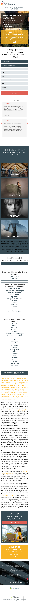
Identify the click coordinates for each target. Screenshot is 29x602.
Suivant (14, 93)
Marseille (9, 565)
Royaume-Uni (5, 570)
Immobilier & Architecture (8, 243)
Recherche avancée (14, 264)
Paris (3, 565)
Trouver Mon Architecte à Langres (11, 591)
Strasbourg (17, 566)
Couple (26, 241)
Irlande (9, 570)
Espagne (16, 571)
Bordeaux (25, 565)
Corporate (5, 248)
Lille (7, 566)
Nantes (12, 566)
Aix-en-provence (15, 565)
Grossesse (9, 241)
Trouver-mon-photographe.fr (18, 410)
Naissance (16, 241)
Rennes (21, 566)
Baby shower (10, 251)
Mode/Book (19, 245)
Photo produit (20, 243)
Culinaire (10, 246)
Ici (14, 41)
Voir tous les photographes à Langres (14, 373)
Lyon (6, 565)
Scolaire (7, 249)
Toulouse (21, 565)
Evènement (16, 246)
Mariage (3, 241)
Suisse (26, 570)
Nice (9, 566)
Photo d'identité (14, 249)
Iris (15, 251)
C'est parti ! (14, 523)
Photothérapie (24, 249)
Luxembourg (21, 570)
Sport (10, 248)
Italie (12, 571)
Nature (21, 248)
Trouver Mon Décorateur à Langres (11, 599)
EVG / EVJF (20, 251)
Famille (21, 241)
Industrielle (24, 246)
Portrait (14, 245)
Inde (13, 570)
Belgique (16, 570)
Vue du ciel (15, 248)
